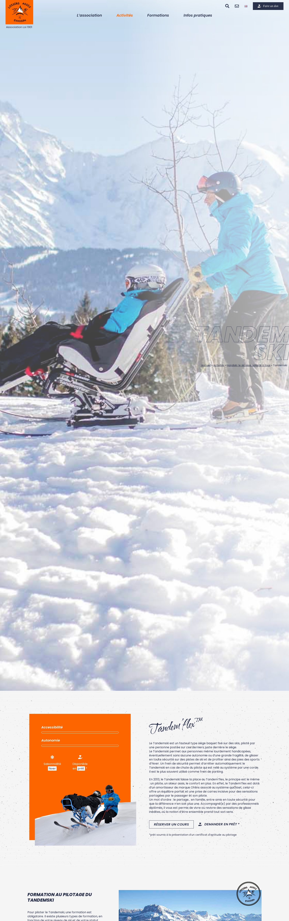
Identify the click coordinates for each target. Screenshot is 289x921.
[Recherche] (227, 6)
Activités (218, 365)
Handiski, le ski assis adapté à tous (248, 365)
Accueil (206, 365)
